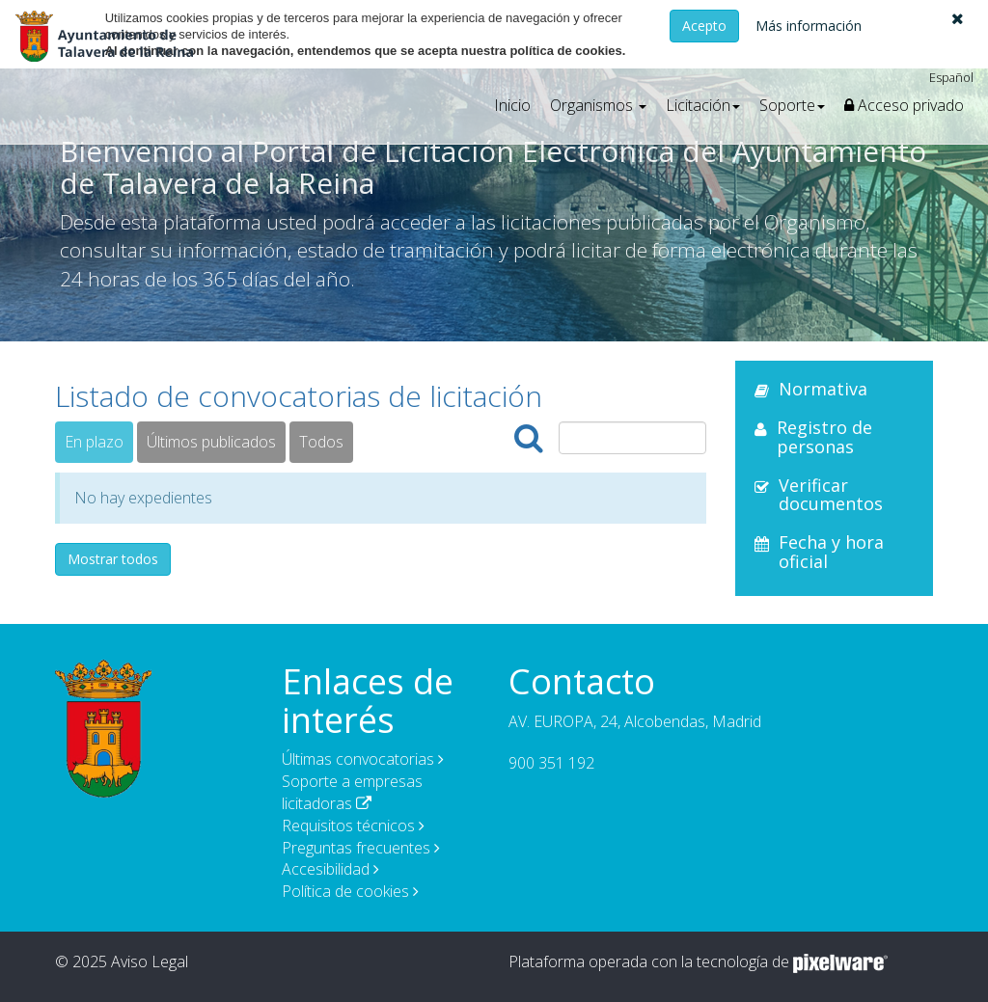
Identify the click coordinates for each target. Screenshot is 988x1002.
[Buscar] (528, 438)
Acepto (704, 25)
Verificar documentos (831, 495)
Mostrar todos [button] (113, 559)
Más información (808, 25)
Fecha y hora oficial (831, 551)
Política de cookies (345, 891)
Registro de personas (824, 437)
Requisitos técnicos (348, 825)
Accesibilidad (326, 869)
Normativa (823, 388)
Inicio (512, 105)
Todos (321, 441)
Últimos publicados (211, 441)
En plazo (94, 441)
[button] (957, 18)
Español (951, 77)
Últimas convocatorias (358, 759)
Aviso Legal (149, 961)
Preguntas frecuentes (356, 847)
